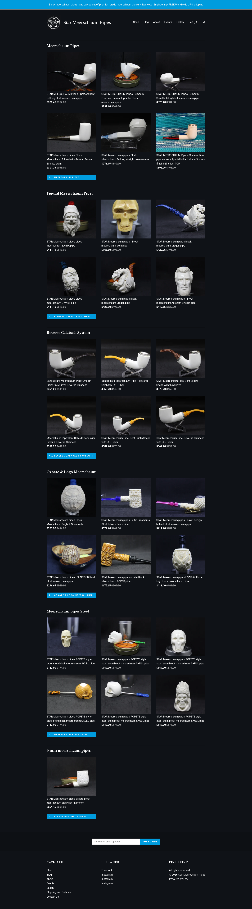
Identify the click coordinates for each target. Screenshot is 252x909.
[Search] (204, 22)
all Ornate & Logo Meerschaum (70, 595)
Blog (146, 22)
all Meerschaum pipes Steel (68, 734)
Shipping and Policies (59, 892)
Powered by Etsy (178, 879)
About (156, 22)
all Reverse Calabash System (69, 456)
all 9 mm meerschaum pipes (68, 816)
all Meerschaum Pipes (64, 177)
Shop (136, 22)
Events (168, 22)
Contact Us (53, 896)
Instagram (107, 874)
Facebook (107, 870)
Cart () (193, 22)
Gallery (180, 22)
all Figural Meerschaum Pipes (70, 316)
